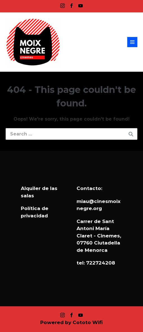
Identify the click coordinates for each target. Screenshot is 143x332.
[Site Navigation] (132, 42)
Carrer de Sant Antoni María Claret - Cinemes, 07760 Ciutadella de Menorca (99, 236)
